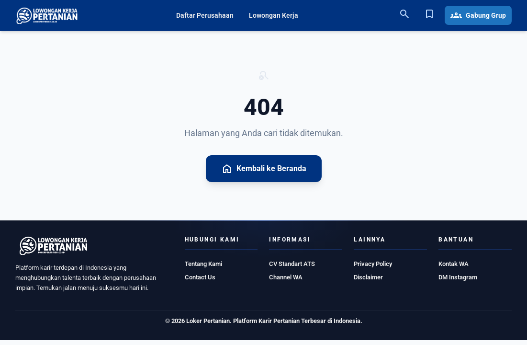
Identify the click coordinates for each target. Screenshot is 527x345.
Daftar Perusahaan (205, 15)
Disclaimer (368, 277)
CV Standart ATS (292, 263)
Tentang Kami (203, 263)
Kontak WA (453, 263)
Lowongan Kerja (273, 15)
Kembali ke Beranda (263, 168)
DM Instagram (457, 277)
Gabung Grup (478, 15)
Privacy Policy (373, 263)
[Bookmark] (429, 15)
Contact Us (200, 277)
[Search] (404, 15)
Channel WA (286, 277)
